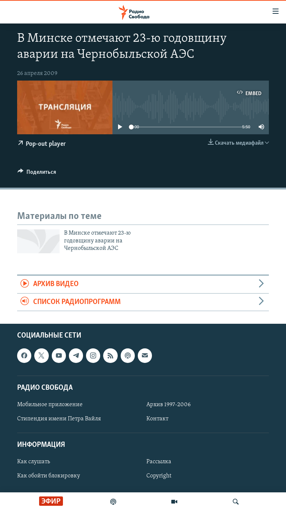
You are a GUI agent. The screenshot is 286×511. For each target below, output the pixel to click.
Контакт (157, 419)
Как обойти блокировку (48, 476)
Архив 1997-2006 (168, 405)
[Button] (37, 174)
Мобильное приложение (50, 405)
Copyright (158, 476)
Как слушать (33, 462)
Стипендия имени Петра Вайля (59, 419)
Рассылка (158, 462)
